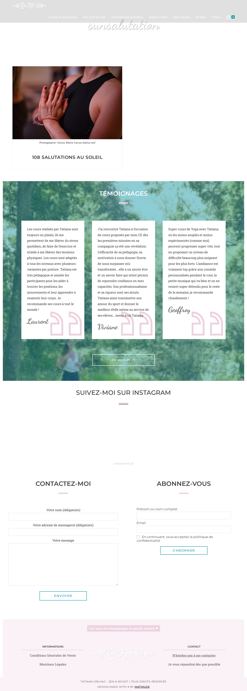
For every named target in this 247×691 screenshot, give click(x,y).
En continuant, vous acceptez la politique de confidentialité (175, 539)
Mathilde (142, 687)
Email (141, 523)
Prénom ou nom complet (157, 509)
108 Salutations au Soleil (67, 157)
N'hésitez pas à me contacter (194, 655)
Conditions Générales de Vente (53, 655)
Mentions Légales (53, 664)
